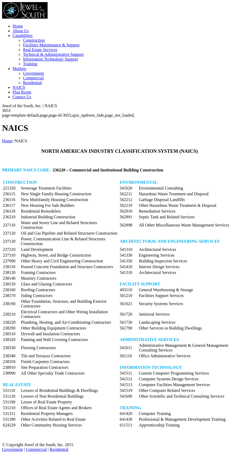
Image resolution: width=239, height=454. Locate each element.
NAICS (19, 87)
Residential (32, 82)
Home (18, 26)
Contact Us (22, 97)
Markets (19, 68)
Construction (34, 40)
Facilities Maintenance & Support (51, 45)
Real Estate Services (40, 49)
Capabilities (22, 35)
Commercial (33, 78)
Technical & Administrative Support (53, 54)
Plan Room (22, 92)
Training (30, 64)
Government (33, 73)
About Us (21, 31)
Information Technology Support (50, 59)
